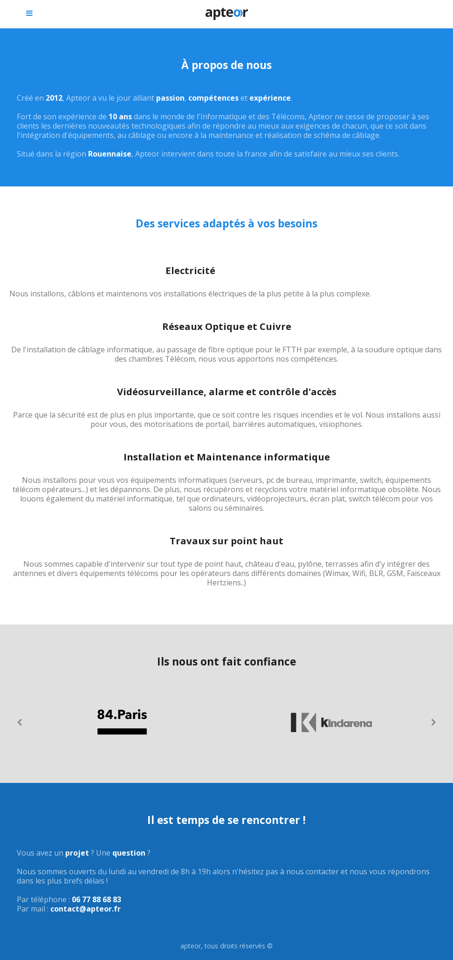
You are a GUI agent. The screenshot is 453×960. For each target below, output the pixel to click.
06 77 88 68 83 (96, 899)
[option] (121, 722)
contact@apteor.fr (85, 909)
